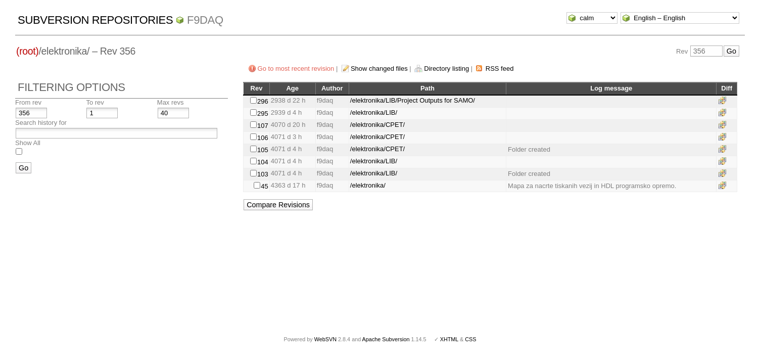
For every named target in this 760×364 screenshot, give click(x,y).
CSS (470, 339)
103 (262, 174)
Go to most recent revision (296, 68)
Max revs (170, 102)
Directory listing (446, 68)
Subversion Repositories (95, 20)
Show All (27, 143)
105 (262, 150)
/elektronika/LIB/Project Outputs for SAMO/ (412, 100)
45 (264, 186)
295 (262, 113)
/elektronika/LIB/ (373, 112)
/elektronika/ (368, 185)
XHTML (449, 339)
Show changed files (379, 68)
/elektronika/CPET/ (377, 124)
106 (262, 138)
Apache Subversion (386, 339)
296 (262, 101)
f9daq (205, 20)
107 (262, 125)
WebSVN (325, 339)
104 (262, 162)
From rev (28, 102)
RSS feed (500, 68)
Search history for (41, 122)
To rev (95, 102)
